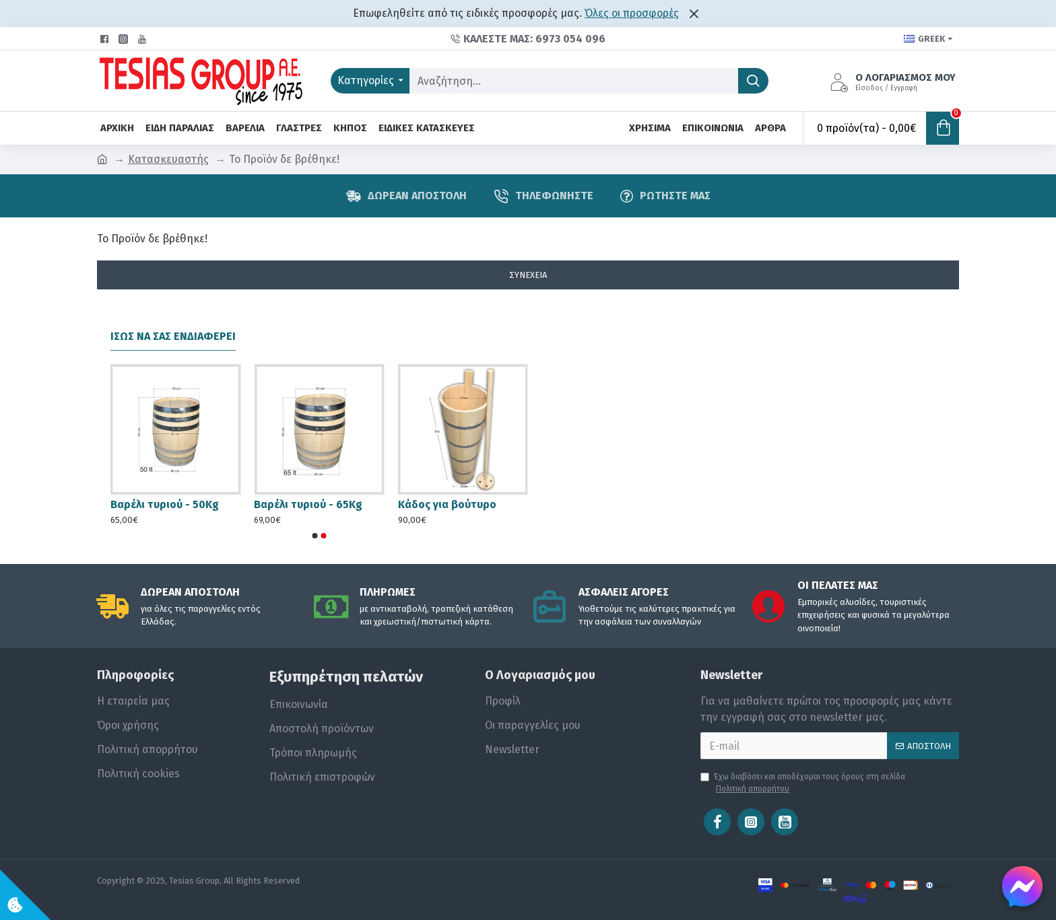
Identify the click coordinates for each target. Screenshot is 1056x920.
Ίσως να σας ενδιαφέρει (173, 336)
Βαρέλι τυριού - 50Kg (164, 504)
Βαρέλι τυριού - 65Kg (308, 504)
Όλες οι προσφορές (632, 13)
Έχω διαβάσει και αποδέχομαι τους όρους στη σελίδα (802, 783)
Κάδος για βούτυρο (447, 504)
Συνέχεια (528, 275)
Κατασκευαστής (168, 159)
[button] (315, 535)
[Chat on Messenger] (1022, 886)
